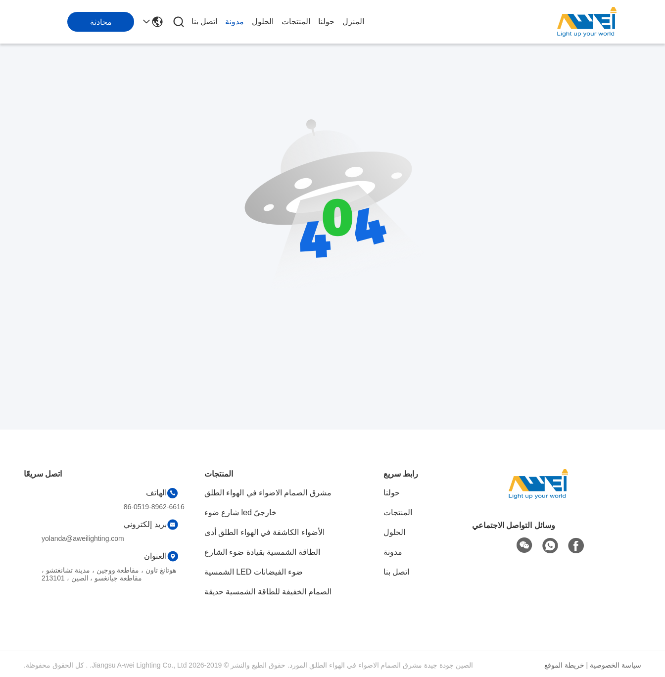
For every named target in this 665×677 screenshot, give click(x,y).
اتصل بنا (204, 21)
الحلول (263, 21)
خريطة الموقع (564, 665)
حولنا (326, 21)
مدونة (234, 21)
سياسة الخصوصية (615, 665)
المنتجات (296, 21)
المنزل (353, 21)
